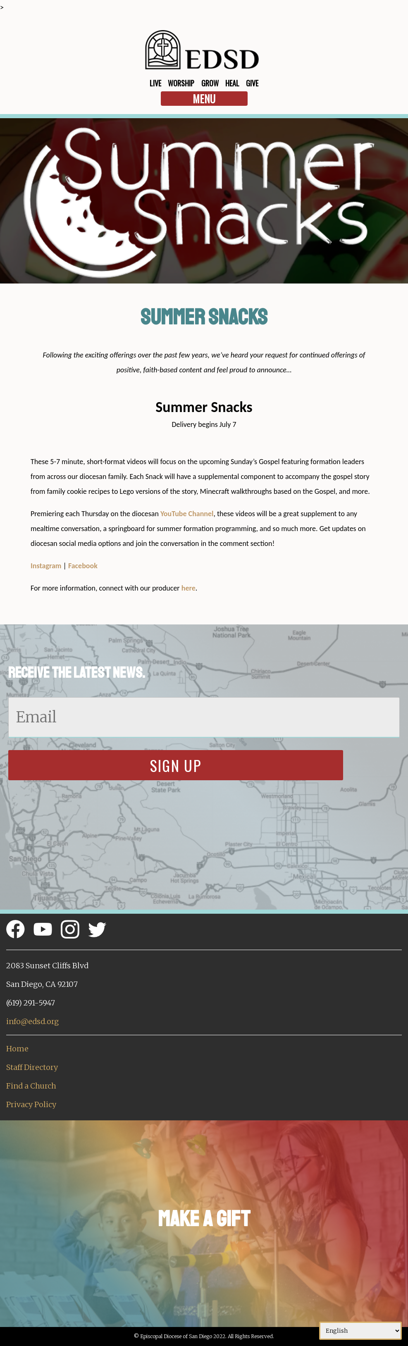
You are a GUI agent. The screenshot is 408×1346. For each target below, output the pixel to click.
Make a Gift (204, 1219)
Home (17, 1048)
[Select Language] (360, 1331)
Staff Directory (32, 1067)
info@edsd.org (32, 1021)
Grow (210, 83)
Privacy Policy (31, 1104)
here (188, 588)
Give (252, 83)
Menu (204, 98)
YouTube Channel (187, 513)
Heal (232, 83)
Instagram (46, 565)
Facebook (83, 565)
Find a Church (31, 1086)
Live (155, 83)
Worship (181, 83)
